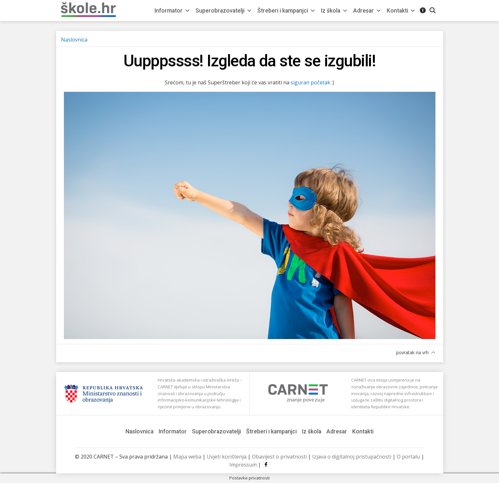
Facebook (266, 464)
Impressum (243, 464)
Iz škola (334, 10)
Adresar (367, 10)
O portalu (408, 456)
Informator (172, 10)
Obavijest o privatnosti (279, 456)
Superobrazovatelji (223, 10)
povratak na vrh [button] (415, 352)
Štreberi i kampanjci (286, 10)
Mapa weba (187, 456)
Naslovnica (74, 39)
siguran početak (310, 82)
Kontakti (401, 10)
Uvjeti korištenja (226, 456)
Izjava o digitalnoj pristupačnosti (351, 456)
